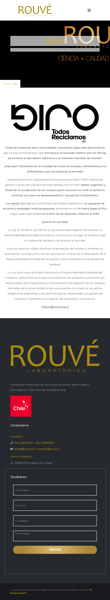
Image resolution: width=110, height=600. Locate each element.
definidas (25, 203)
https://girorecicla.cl (55, 307)
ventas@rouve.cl (23, 449)
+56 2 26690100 (23, 442)
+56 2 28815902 (44, 442)
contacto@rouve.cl (47, 449)
